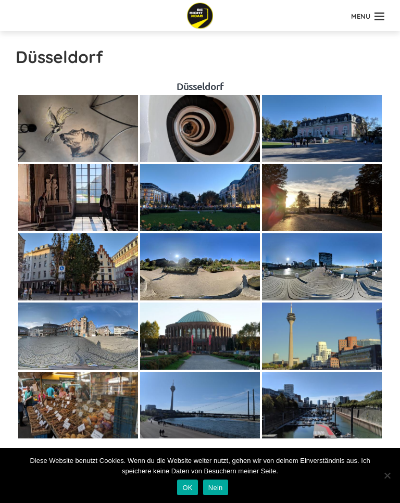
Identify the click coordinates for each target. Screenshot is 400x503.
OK (187, 488)
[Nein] (387, 475)
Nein (215, 488)
